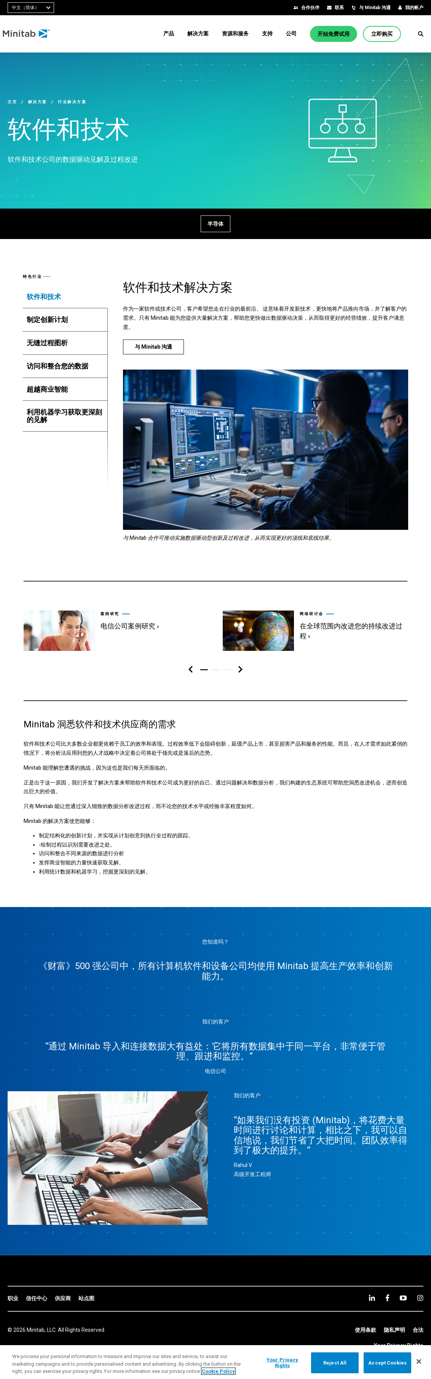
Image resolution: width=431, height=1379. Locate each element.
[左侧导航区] (190, 670)
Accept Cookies (387, 1362)
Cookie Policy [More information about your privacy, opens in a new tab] (218, 1371)
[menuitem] (168, 33)
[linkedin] (372, 1298)
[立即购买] (382, 34)
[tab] (65, 297)
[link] (115, 627)
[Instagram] (420, 1298)
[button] (420, 34)
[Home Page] (31, 33)
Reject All (334, 1362)
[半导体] (215, 224)
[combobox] (31, 7)
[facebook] (387, 1297)
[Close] (418, 1361)
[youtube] (403, 1298)
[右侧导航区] (240, 670)
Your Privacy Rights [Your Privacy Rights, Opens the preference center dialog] (283, 1363)
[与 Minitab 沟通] (153, 347)
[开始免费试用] (333, 34)
